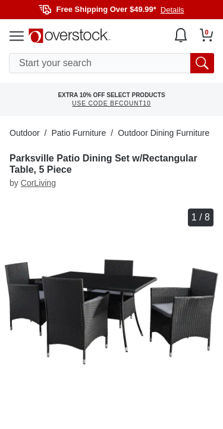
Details (172, 9)
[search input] (111, 63)
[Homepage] (70, 36)
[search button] (202, 63)
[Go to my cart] (206, 35)
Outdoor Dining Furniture (163, 133)
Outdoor (25, 133)
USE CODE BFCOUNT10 (111, 103)
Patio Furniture (78, 133)
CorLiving (38, 183)
